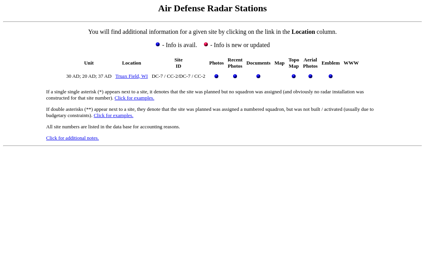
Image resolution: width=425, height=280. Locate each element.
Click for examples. (134, 98)
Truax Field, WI (131, 76)
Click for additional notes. (72, 138)
